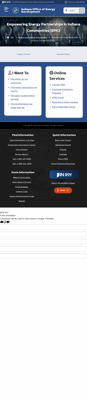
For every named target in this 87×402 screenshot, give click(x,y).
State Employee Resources (63, 270)
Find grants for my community (19, 188)
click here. (49, 147)
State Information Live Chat (22, 247)
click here (49, 157)
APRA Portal (58, 204)
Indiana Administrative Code (21, 303)
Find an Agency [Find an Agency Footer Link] (21, 261)
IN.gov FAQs (63, 266)
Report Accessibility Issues (63, 290)
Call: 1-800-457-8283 (22, 266)
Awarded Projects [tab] (64, 54)
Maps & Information (21, 284)
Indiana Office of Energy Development (38, 10)
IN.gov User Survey (63, 247)
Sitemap (63, 261)
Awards (22, 308)
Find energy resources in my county (24, 196)
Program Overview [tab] (24, 54)
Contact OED (58, 191)
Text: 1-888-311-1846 (21, 270)
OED (12, 37)
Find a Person (22, 256)
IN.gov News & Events (21, 289)
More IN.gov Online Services (65, 209)
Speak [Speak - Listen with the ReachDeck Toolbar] (63, 297)
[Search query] (73, 10)
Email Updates (21, 294)
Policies (63, 256)
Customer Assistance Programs (62, 198)
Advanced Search (63, 252)
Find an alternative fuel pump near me (21, 212)
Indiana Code (22, 298)
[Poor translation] (6, 329)
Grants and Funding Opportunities (33, 37)
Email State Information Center (22, 252)
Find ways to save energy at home (23, 204)
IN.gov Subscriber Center (64, 213)
